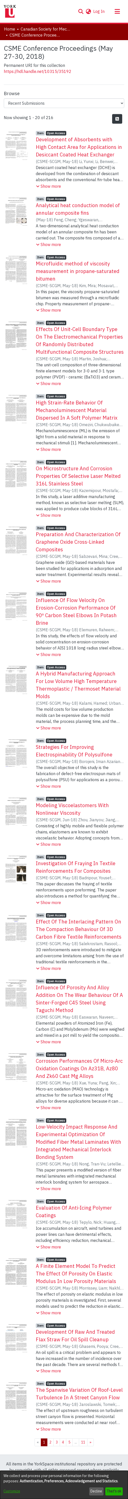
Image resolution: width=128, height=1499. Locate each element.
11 (83, 1442)
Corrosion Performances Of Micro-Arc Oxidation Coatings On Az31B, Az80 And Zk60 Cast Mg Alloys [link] (79, 1068)
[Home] (10, 11)
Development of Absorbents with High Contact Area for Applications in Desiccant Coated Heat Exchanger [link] (79, 147)
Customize (12, 1491)
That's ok (114, 1491)
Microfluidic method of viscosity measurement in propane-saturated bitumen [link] (77, 271)
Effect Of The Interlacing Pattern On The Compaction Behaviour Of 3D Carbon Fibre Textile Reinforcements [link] (78, 929)
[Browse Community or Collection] (64, 103)
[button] (81, 11)
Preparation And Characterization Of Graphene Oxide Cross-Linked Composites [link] (78, 542)
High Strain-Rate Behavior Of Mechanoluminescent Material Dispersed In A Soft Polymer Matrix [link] (76, 410)
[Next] (90, 1442)
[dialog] (64, 1485)
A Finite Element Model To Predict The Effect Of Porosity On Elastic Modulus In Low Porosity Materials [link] (76, 1274)
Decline (96, 1491)
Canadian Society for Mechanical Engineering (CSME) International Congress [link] (46, 29)
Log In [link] (99, 11)
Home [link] (9, 29)
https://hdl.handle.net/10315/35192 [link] (37, 71)
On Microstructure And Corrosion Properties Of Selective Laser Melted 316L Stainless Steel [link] (78, 476)
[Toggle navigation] (117, 11)
